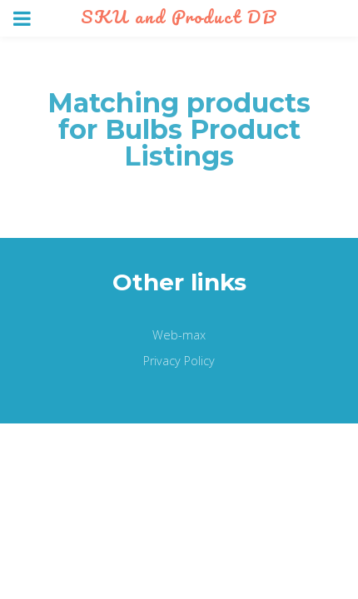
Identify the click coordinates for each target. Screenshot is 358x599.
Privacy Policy (179, 361)
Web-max (179, 335)
